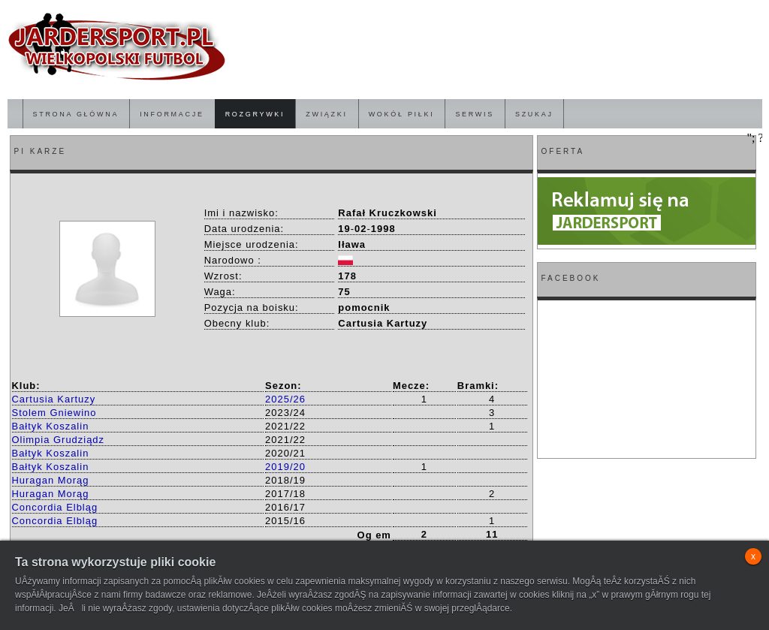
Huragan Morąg (50, 480)
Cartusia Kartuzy (54, 399)
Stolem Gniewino (54, 412)
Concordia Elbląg (55, 507)
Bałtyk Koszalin (50, 426)
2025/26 (285, 399)
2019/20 (285, 466)
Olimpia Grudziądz (58, 439)
